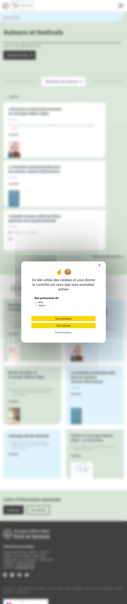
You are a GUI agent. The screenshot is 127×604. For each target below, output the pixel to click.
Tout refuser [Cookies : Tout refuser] (63, 325)
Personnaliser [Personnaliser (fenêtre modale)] (63, 332)
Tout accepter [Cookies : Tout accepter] (63, 318)
